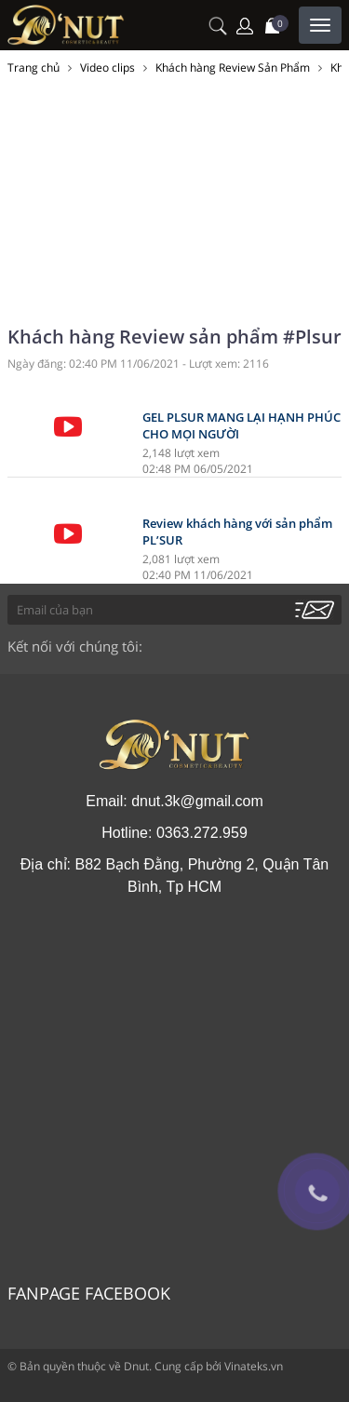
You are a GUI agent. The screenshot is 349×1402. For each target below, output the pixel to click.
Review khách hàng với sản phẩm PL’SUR (237, 531)
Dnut (136, 1366)
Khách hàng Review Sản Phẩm (232, 67)
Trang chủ (33, 67)
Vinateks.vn (253, 1366)
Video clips (107, 67)
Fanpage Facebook (88, 1293)
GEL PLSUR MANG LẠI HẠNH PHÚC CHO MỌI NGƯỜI (241, 425)
